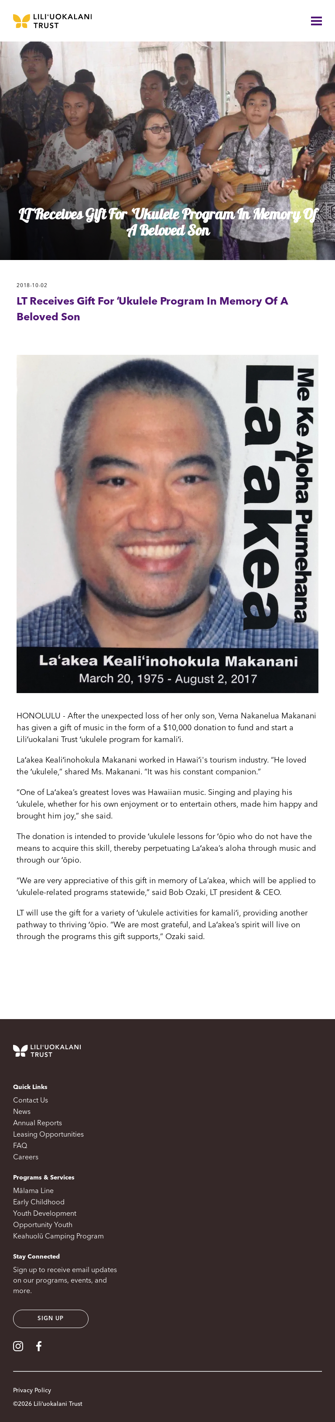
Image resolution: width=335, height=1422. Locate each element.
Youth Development (44, 1213)
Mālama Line (33, 1191)
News (22, 1112)
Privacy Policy (32, 1390)
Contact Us (30, 1100)
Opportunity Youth (42, 1225)
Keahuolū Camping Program (58, 1236)
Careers (25, 1157)
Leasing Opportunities (48, 1134)
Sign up (51, 1318)
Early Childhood (39, 1202)
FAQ (20, 1146)
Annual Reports (37, 1123)
